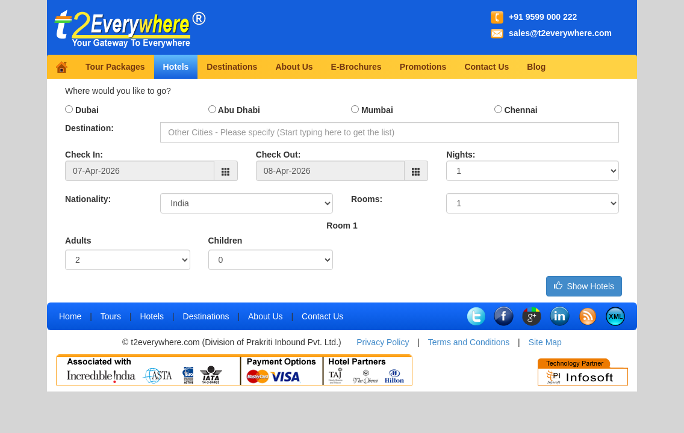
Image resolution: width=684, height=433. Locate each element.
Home (70, 316)
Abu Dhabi (234, 110)
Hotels (176, 67)
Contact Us (486, 67)
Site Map (545, 342)
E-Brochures (356, 67)
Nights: (460, 154)
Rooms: (366, 199)
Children (225, 240)
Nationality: (88, 199)
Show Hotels (584, 286)
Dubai (82, 110)
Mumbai (372, 110)
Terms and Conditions (468, 342)
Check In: (84, 154)
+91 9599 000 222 (543, 17)
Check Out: (278, 154)
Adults (78, 240)
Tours (111, 316)
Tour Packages (115, 67)
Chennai (516, 110)
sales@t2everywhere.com (560, 33)
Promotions (423, 67)
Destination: (89, 128)
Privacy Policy (382, 342)
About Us (293, 67)
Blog (536, 67)
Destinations (232, 67)
